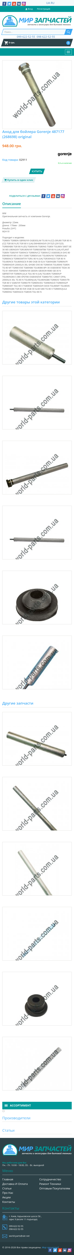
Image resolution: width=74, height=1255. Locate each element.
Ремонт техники (50, 1184)
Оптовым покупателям (54, 1188)
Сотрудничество (50, 1179)
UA (48, 3)
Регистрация (43, 8)
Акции (6, 1197)
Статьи (6, 1188)
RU (52, 3)
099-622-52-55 (26, 37)
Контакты (8, 1202)
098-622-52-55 (46, 37)
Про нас (7, 1193)
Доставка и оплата (15, 1184)
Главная (7, 1179)
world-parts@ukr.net (19, 1235)
